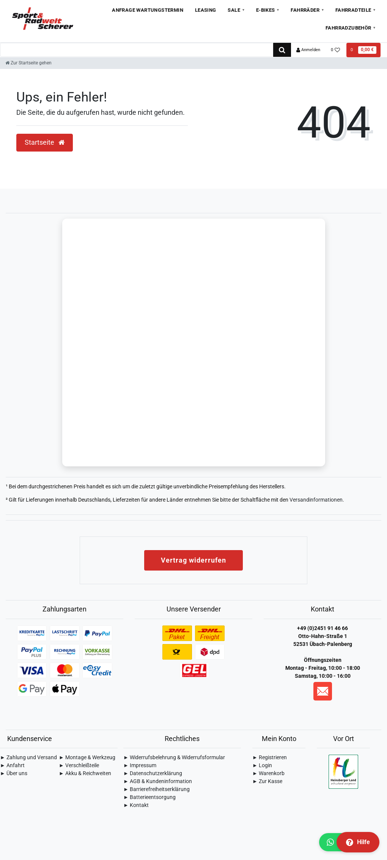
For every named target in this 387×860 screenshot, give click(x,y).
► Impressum (139, 765)
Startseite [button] (44, 142)
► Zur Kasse (267, 781)
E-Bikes (265, 10)
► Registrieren (269, 757)
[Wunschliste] (335, 50)
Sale (234, 10)
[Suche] (282, 50)
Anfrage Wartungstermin (147, 10)
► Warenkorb (268, 773)
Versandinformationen (316, 500)
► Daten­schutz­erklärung (152, 773)
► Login (262, 765)
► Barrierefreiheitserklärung (156, 789)
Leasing (205, 10)
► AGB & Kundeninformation (157, 781)
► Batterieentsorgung (149, 797)
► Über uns (13, 773)
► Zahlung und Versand (28, 757)
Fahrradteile (353, 10)
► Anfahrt (12, 765)
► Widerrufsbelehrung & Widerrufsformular (174, 757)
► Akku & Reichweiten (85, 773)
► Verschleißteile (79, 765)
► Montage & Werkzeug (87, 757)
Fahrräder (305, 10)
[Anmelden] (308, 50)
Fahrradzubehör (348, 28)
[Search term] (136, 50)
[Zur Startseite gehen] (28, 63)
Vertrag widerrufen (193, 560)
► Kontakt (136, 805)
